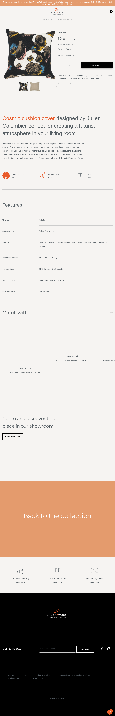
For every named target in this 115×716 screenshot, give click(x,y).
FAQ (25, 675)
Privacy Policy (37, 678)
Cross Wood (71, 356)
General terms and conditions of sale (75, 675)
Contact (11, 675)
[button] (110, 712)
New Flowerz (25, 368)
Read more (62, 84)
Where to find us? (12, 437)
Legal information (15, 678)
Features (73, 84)
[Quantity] (69, 65)
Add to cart (96, 65)
